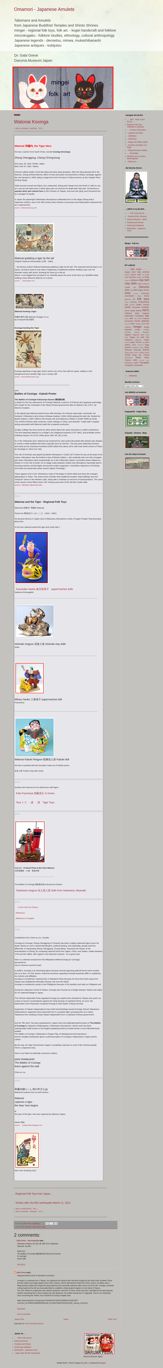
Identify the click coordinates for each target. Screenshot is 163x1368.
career (139, 277)
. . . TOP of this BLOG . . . (137, 213)
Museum (146, 332)
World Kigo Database (135, 225)
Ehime (146, 290)
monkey (146, 330)
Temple (128, 355)
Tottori (146, 358)
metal (143, 324)
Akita (139, 272)
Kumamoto (129, 321)
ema (127, 293)
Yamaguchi (129, 365)
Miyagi (146, 327)
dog (131, 290)
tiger (140, 355)
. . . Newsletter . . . (134, 153)
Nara (142, 335)
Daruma (144, 286)
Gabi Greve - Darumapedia (28, 1241)
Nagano (128, 335)
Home (66, 1319)
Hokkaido (145, 307)
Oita (147, 337)
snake (127, 352)
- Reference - (132, 162)
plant (147, 342)
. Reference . (20, 913)
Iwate (38, 1227)
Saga (147, 345)
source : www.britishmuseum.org (27, 377)
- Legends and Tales (135, 133)
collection (145, 284)
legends (145, 321)
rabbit (134, 345)
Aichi (22, 1227)
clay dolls (28, 1227)
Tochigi (146, 355)
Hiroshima (136, 307)
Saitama (128, 347)
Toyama (128, 360)
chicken (127, 280)
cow (134, 287)
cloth (140, 284)
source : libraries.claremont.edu (28, 485)
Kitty (135, 318)
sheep (141, 347)
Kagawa (145, 313)
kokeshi (146, 318)
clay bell (144, 280)
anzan (127, 275)
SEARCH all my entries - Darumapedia (137, 157)
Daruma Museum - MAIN (137, 219)
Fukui (126, 302)
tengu (134, 355)
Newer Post (19, 1319)
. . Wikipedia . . (133, 376)
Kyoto (43, 1227)
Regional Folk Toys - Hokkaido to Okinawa (135, 126)
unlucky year (144, 360)
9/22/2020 (21, 1309)
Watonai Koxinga (31, 121)
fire (134, 299)
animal (146, 272)
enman (136, 293)
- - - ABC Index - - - (136, 269)
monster (128, 332)
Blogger (103, 1363)
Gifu (126, 305)
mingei (137, 326)
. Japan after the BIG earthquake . (27, 1353)
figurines (128, 299)
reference (140, 345)
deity (34, 1227)
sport (131, 352)
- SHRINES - (132, 136)
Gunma (132, 305)
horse (127, 311)
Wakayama (129, 363)
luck (133, 323)
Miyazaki (128, 330)
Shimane (128, 350)
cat (143, 277)
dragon (140, 290)
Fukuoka (133, 302)
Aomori (133, 275)
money (137, 330)
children (134, 280)
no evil (140, 337)
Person (138, 342)
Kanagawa (139, 316)
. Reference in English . (25, 918)
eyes (139, 296)
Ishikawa (128, 313)
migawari (128, 327)
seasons (135, 347)
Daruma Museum (21, 1341)
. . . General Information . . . (138, 130)
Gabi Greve (21, 1272)
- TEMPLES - (132, 139)
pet (143, 342)
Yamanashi (138, 365)
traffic (135, 360)
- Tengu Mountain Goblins (137, 150)
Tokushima (128, 358)
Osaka (146, 340)
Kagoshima (129, 316)
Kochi (140, 318)
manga (138, 324)
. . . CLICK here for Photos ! (27, 907)
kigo (147, 316)
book (126, 277)
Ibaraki (138, 311)
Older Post (112, 1319)
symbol (141, 352)
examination (129, 296)
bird (143, 274)
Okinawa (138, 340)
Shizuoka (137, 350)
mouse (136, 332)
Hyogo (132, 311)
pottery (127, 345)
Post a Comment (23, 1314)
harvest (146, 305)
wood (136, 363)
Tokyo (138, 357)
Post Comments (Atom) (34, 1324)
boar (147, 275)
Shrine (146, 350)
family (146, 296)
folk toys (143, 298)
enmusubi (145, 293)
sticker (136, 352)
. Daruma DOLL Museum (137, 216)
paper (133, 342)
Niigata (132, 337)
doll (135, 290)
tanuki (147, 352)
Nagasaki (136, 335)
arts (139, 274)
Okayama (128, 340)
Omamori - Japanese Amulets (44, 9)
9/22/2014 (21, 1265)
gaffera (86, 1363)
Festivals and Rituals (135, 222)
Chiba (146, 277)
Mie (147, 324)
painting (127, 342)
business (132, 277)
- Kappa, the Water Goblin (137, 142)
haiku (138, 304)
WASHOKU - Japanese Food (25, 1350)
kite (131, 318)
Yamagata (144, 362)
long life (127, 324)
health (128, 307)
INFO (145, 310)
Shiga (146, 347)
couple (127, 287)
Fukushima (144, 302)
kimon (127, 318)
